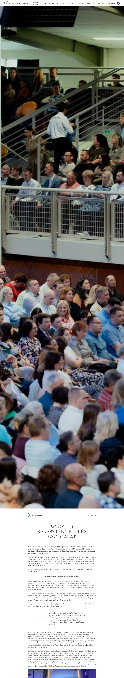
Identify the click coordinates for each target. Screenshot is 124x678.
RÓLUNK (25, 3)
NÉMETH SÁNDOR (35, 3)
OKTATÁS (81, 3)
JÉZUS (18, 3)
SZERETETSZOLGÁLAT (68, 3)
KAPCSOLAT (112, 3)
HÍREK (44, 3)
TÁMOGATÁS (101, 3)
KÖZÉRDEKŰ (90, 3)
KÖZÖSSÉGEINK (54, 3)
